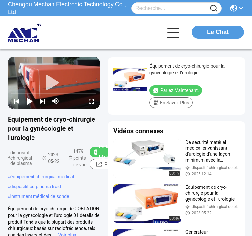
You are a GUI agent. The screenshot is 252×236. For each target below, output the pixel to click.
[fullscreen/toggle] (91, 101)
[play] (54, 83)
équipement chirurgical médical (42, 176)
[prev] (16, 101)
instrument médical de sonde (39, 196)
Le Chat (218, 32)
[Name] (214, 8)
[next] (42, 101)
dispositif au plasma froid (35, 186)
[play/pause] (29, 101)
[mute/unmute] (55, 101)
